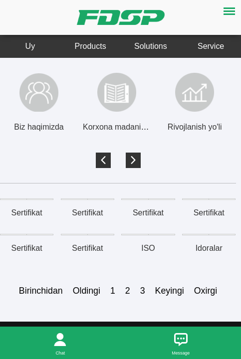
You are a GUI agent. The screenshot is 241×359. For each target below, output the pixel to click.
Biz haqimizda (38, 127)
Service (211, 46)
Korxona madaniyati (118, 127)
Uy (30, 46)
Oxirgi (205, 291)
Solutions (150, 46)
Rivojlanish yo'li (195, 127)
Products (90, 46)
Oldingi (86, 291)
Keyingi (169, 291)
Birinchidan (41, 291)
